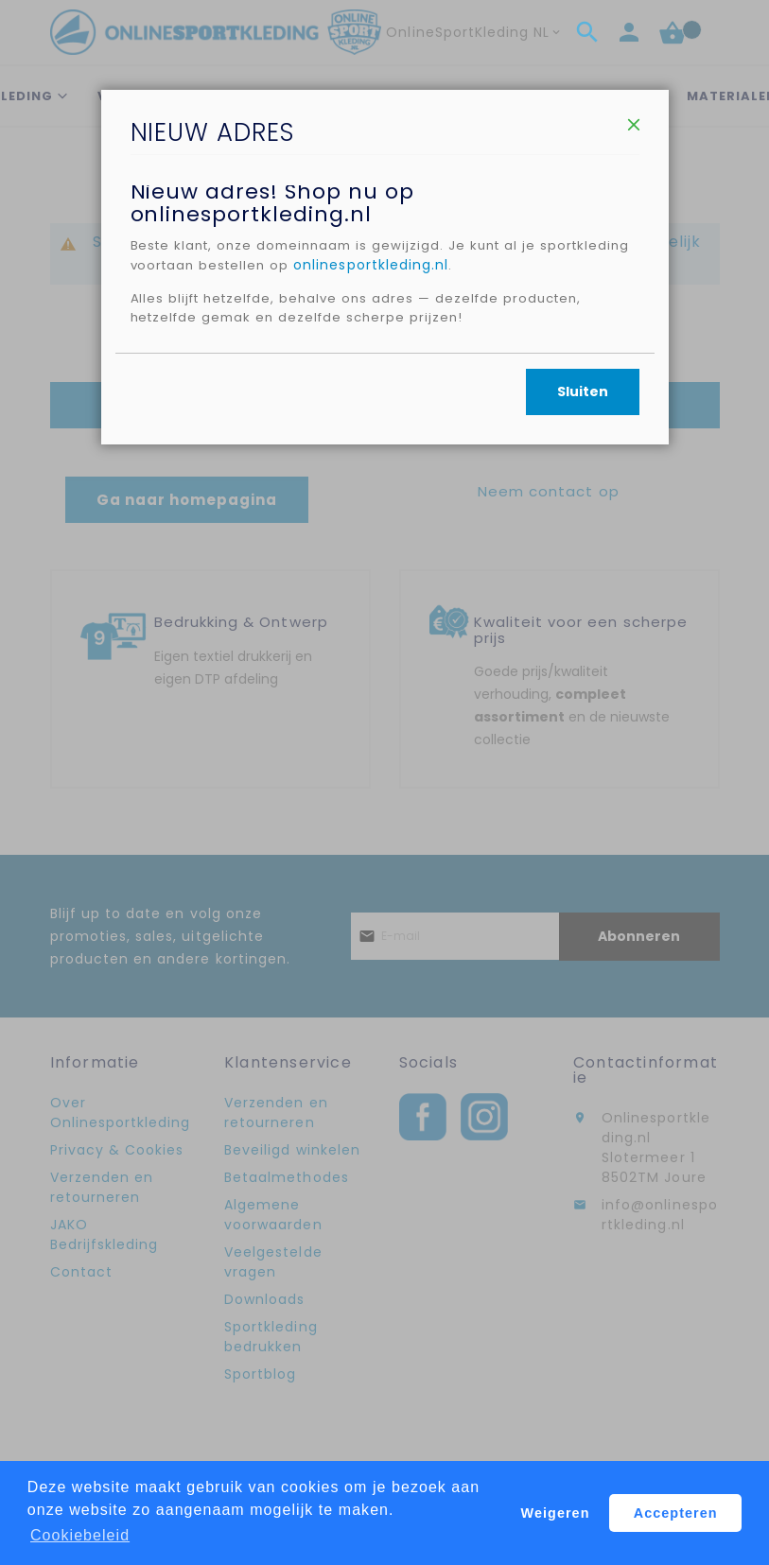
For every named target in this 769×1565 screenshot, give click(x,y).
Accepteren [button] (676, 1513)
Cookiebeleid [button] (80, 1535)
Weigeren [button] (555, 1513)
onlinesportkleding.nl (475, 331)
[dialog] (384, 782)
